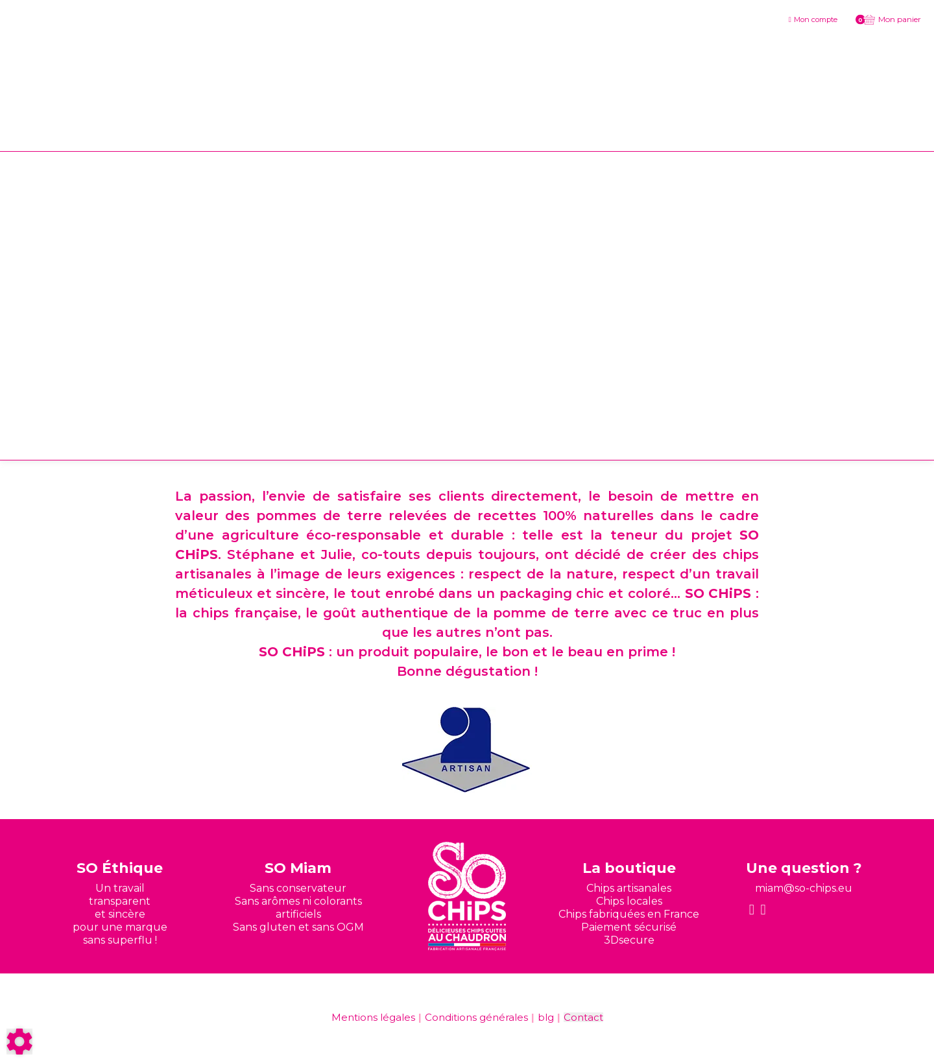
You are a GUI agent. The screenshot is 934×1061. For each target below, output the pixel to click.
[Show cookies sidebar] (19, 1042)
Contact (583, 1017)
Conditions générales (476, 1017)
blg (546, 1017)
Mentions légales (373, 1017)
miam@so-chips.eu (803, 888)
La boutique (629, 868)
